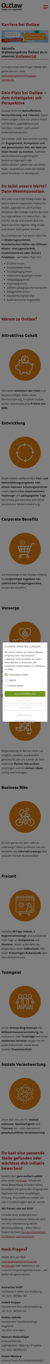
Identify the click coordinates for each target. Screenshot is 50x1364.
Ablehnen (25, 701)
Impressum (19, 721)
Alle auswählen (24, 694)
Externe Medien (14, 685)
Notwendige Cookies (16, 674)
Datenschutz (30, 721)
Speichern (25, 708)
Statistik (10, 680)
